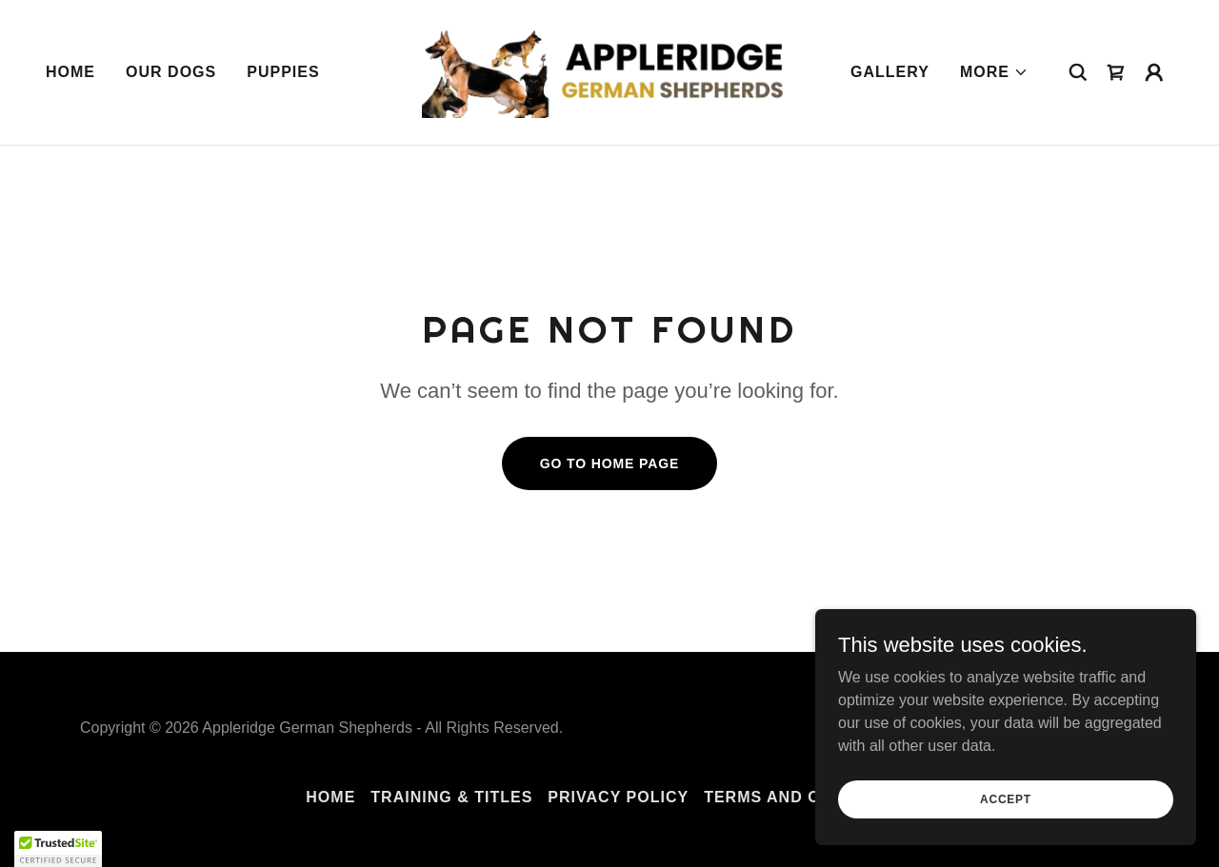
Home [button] (330, 797)
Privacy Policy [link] (618, 797)
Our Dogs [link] (171, 72)
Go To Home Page (610, 463)
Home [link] (70, 72)
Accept (1005, 837)
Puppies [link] (283, 72)
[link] (610, 71)
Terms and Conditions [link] (808, 797)
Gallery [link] (889, 72)
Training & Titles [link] (451, 797)
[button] (994, 72)
